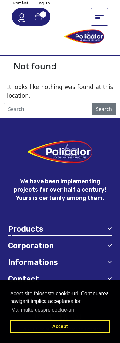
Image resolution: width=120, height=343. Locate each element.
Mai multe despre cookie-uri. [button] (43, 310)
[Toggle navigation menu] (99, 17)
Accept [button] (60, 326)
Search (104, 109)
